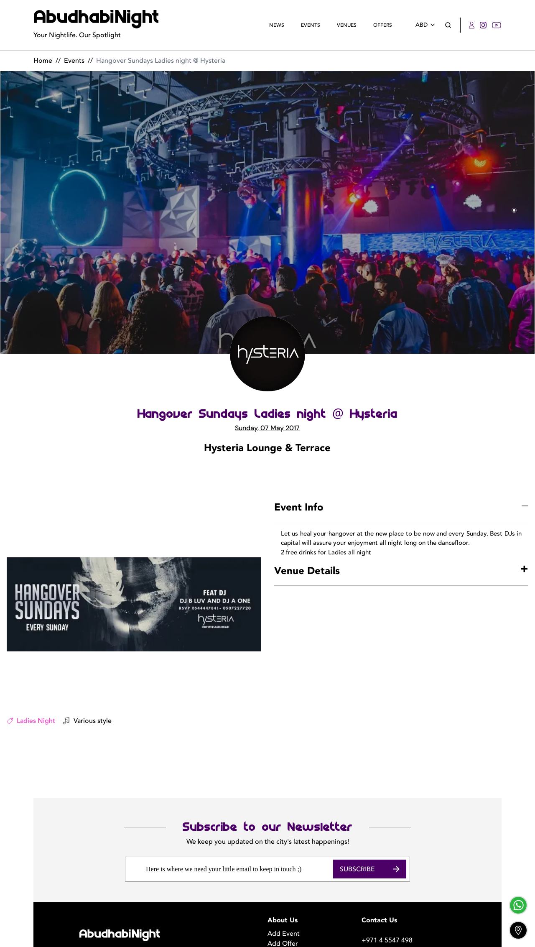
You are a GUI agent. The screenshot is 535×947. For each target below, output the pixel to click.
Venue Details (307, 571)
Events (310, 25)
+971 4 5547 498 (387, 891)
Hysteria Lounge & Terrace (267, 448)
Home (42, 60)
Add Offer (283, 895)
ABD (426, 25)
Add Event (284, 885)
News (276, 25)
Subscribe (370, 820)
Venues (347, 25)
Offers (382, 25)
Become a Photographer (305, 905)
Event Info (299, 507)
